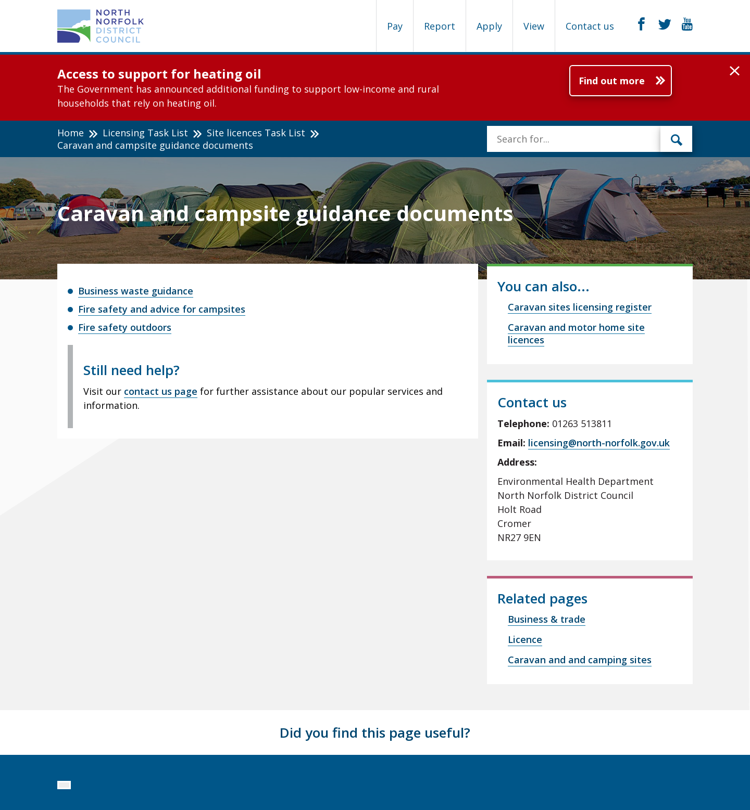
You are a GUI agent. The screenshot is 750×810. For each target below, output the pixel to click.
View (533, 26)
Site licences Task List (256, 132)
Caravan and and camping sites (580, 659)
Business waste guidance (135, 291)
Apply (489, 26)
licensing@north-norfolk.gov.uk (599, 442)
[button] (735, 71)
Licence (525, 639)
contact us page (160, 391)
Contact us (590, 26)
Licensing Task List (145, 132)
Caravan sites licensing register (580, 307)
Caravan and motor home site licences (576, 333)
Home (70, 132)
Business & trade (546, 619)
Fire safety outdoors (124, 327)
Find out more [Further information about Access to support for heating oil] (612, 80)
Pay (395, 26)
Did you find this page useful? (375, 732)
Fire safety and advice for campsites (161, 309)
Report (439, 26)
